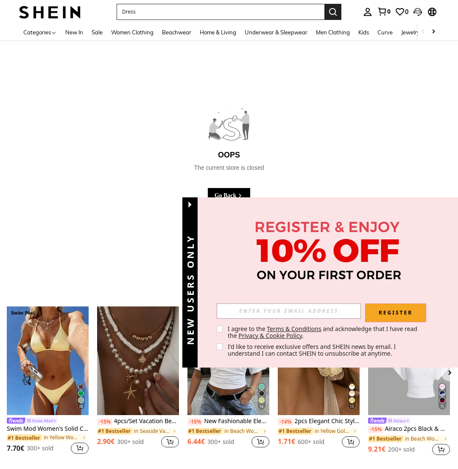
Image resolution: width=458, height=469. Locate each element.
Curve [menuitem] (385, 32)
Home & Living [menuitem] (218, 32)
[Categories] (40, 32)
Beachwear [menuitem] (176, 32)
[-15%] (104, 422)
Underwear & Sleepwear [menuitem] (276, 32)
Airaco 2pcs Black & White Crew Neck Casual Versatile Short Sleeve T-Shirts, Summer (409, 429)
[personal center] (368, 12)
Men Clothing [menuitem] (333, 32)
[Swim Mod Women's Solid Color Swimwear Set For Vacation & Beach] (48, 361)
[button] (418, 12)
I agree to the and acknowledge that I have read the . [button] (323, 332)
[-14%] (285, 422)
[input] (289, 311)
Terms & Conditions (294, 329)
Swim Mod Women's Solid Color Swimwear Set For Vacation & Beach (48, 428)
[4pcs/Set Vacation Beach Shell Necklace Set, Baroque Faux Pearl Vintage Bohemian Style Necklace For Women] (138, 361)
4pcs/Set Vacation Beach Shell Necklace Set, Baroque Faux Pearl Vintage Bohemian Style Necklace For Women (138, 421)
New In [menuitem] (74, 32)
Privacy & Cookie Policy (270, 335)
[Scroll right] (433, 32)
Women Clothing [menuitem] (132, 32)
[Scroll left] (423, 32)
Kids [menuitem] (363, 32)
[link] (384, 11)
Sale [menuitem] (97, 32)
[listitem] (48, 381)
